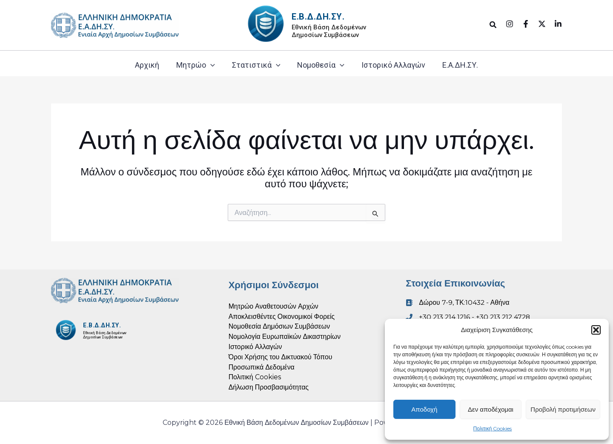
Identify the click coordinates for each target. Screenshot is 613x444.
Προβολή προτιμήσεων (563, 409)
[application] (210, 65)
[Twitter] (542, 24)
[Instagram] (509, 24)
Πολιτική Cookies (492, 428)
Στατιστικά (256, 65)
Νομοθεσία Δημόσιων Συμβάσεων (280, 326)
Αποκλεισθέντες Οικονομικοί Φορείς (282, 316)
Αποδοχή (424, 409)
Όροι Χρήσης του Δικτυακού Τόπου (281, 356)
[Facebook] (526, 24)
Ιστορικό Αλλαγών (393, 64)
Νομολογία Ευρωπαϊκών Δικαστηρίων (285, 336)
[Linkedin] (558, 24)
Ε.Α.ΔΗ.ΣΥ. (460, 64)
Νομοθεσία (320, 65)
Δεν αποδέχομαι (490, 409)
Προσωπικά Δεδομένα (262, 367)
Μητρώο (195, 65)
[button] (596, 330)
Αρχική (147, 64)
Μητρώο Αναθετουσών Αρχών (274, 305)
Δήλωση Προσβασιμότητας (269, 387)
